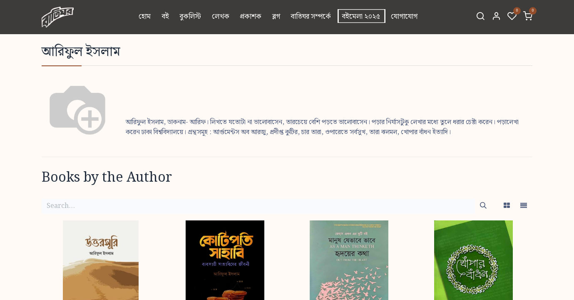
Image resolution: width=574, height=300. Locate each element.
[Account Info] (496, 17)
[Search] (480, 17)
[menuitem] (144, 17)
